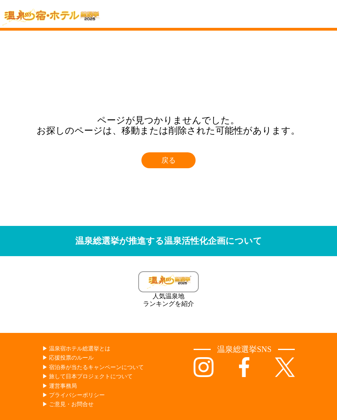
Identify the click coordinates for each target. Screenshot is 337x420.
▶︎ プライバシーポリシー (73, 395)
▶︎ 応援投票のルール (68, 358)
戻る (168, 160)
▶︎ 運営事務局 (59, 386)
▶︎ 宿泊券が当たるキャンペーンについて (93, 367)
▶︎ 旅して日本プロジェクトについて (87, 376)
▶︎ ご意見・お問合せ (68, 404)
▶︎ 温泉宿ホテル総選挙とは (76, 349)
